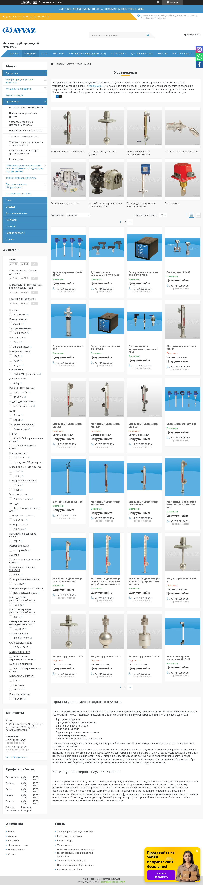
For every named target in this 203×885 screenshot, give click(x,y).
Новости (162, 53)
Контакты (58, 53)
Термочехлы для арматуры (21, 177)
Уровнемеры (13, 101)
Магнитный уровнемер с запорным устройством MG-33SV (144, 581)
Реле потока (16, 159)
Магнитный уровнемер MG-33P (105, 425)
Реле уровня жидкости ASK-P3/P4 (105, 347)
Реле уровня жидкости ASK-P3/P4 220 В (143, 274)
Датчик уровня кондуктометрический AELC (143, 348)
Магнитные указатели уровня (26, 107)
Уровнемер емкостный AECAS (67, 274)
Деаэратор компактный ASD (68, 347)
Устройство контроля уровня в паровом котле (26, 143)
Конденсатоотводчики (19, 88)
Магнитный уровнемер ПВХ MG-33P (143, 503)
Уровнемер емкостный (181, 423)
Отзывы (10, 206)
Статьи (10, 239)
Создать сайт (45, 2)
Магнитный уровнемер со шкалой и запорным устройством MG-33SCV (105, 581)
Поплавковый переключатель (26, 130)
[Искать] (148, 35)
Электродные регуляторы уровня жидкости (23, 152)
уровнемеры (95, 85)
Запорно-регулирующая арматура (19, 81)
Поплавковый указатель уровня (23, 115)
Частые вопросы (181, 53)
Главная (14, 53)
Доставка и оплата (142, 53)
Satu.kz (116, 878)
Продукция (30, 53)
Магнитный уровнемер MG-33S (67, 425)
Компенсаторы (14, 95)
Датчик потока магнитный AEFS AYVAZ (105, 274)
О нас (44, 53)
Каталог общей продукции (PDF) (87, 53)
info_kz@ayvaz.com (16, 757)
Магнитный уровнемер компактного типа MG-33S (181, 504)
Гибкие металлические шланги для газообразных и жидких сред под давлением (24, 168)
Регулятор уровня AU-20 (144, 656)
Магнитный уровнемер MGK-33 (143, 425)
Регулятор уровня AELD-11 (182, 580)
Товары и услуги (64, 63)
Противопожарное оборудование (16, 186)
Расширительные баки (18, 193)
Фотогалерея (118, 53)
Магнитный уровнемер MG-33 (181, 347)
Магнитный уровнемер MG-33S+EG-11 (105, 503)
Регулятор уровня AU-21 (106, 656)
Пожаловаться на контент (112, 881)
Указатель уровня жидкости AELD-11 (178, 658)
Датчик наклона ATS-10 (67, 501)
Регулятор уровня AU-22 (68, 656)
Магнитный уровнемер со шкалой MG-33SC (67, 580)
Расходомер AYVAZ (179, 272)
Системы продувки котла (23, 136)
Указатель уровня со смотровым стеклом (21, 123)
